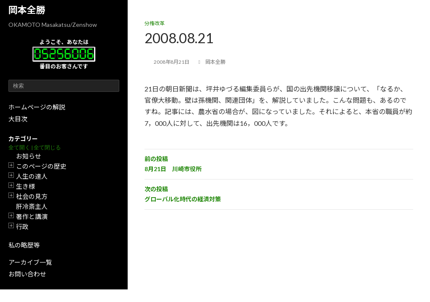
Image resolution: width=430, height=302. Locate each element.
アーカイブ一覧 (30, 262)
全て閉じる (47, 147)
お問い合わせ (27, 274)
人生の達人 (31, 176)
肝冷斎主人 (31, 206)
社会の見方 (31, 196)
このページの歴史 (41, 166)
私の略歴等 (24, 245)
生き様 (25, 186)
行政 (22, 226)
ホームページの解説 (36, 107)
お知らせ (28, 156)
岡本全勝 (26, 10)
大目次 (17, 118)
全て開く (19, 147)
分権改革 (154, 23)
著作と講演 (31, 216)
